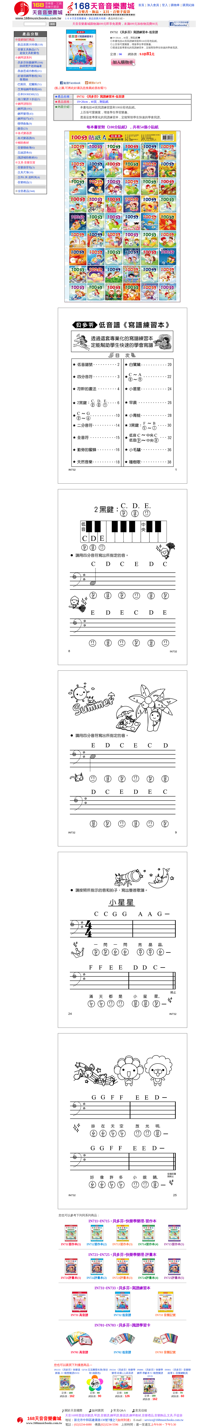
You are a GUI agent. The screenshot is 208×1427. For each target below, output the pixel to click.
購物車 (175, 5)
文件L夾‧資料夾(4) (29, 177)
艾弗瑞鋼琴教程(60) (30, 89)
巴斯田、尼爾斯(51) (30, 84)
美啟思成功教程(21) (30, 71)
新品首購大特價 (97, 18)
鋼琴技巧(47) (25, 118)
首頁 (141, 5)
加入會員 (153, 5)
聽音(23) (23, 128)
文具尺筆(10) (25, 172)
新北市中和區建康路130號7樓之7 (102, 1419)
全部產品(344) (26, 191)
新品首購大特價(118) (30, 44)
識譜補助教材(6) (28, 157)
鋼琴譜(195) (25, 108)
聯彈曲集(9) (25, 123)
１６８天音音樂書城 (75, 18)
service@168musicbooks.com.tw (163, 1419)
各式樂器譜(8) (26, 138)
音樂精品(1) (25, 182)
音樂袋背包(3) (26, 167)
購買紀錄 (188, 5)
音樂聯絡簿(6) (26, 147)
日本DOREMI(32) (28, 94)
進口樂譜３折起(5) (29, 99)
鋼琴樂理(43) (25, 113)
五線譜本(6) (25, 152)
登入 (165, 5)
